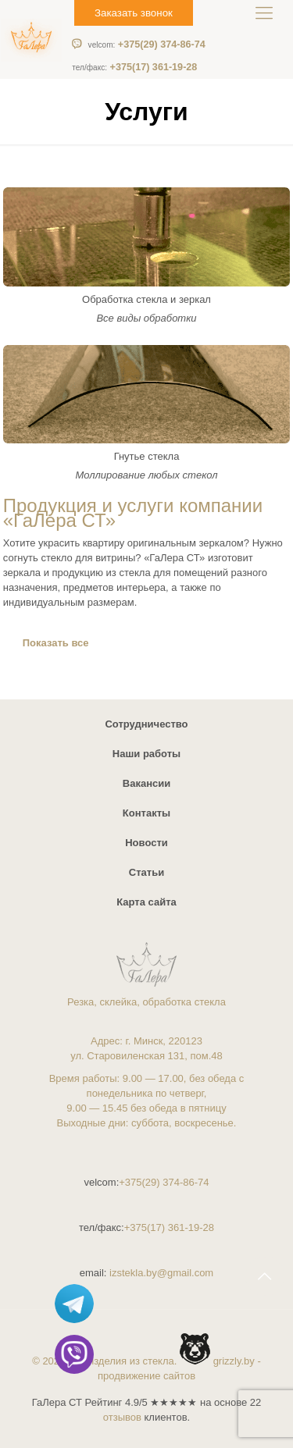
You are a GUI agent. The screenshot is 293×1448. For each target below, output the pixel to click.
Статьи (146, 872)
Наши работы (146, 754)
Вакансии (146, 783)
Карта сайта (146, 902)
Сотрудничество (146, 724)
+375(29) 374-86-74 (146, 44)
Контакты (146, 813)
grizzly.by (234, 1361)
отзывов (122, 1417)
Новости (146, 843)
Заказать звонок (134, 13)
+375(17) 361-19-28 (134, 67)
